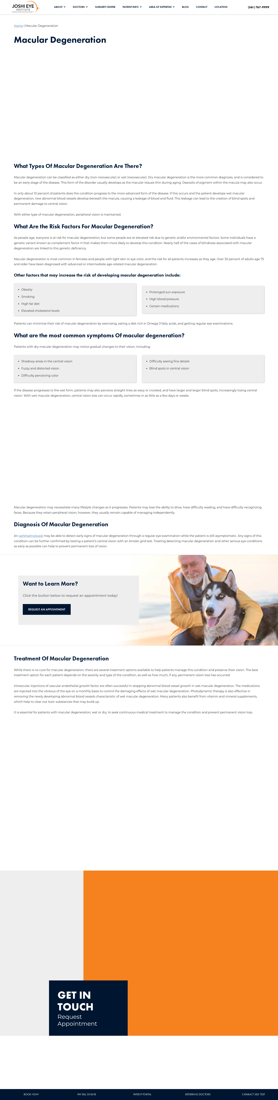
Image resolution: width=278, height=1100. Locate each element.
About (58, 7)
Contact (201, 7)
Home (18, 26)
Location (221, 7)
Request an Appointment (46, 609)
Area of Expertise (160, 7)
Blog (185, 7)
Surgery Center (105, 7)
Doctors (79, 7)
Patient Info (131, 7)
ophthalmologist (31, 536)
